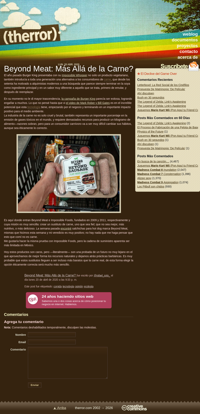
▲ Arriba (59, 408)
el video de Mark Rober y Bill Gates (88, 102)
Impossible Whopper (74, 75)
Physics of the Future (150, 131)
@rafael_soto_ (102, 275)
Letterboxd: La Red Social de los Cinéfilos (163, 85)
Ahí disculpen (145, 93)
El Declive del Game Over (159, 74)
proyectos (187, 45)
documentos (185, 39)
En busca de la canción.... (153, 161)
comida (58, 286)
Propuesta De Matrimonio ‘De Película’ (161, 89)
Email (22, 342)
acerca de (187, 57)
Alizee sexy (144, 178)
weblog (190, 34)
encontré (66, 228)
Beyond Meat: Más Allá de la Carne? (68, 68)
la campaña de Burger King (78, 98)
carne (107, 79)
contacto (188, 51)
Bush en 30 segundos (150, 97)
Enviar (35, 385)
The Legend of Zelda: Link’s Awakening (161, 101)
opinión (79, 286)
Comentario (18, 349)
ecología (88, 286)
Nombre (20, 334)
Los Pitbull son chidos (150, 186)
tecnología (33, 107)
